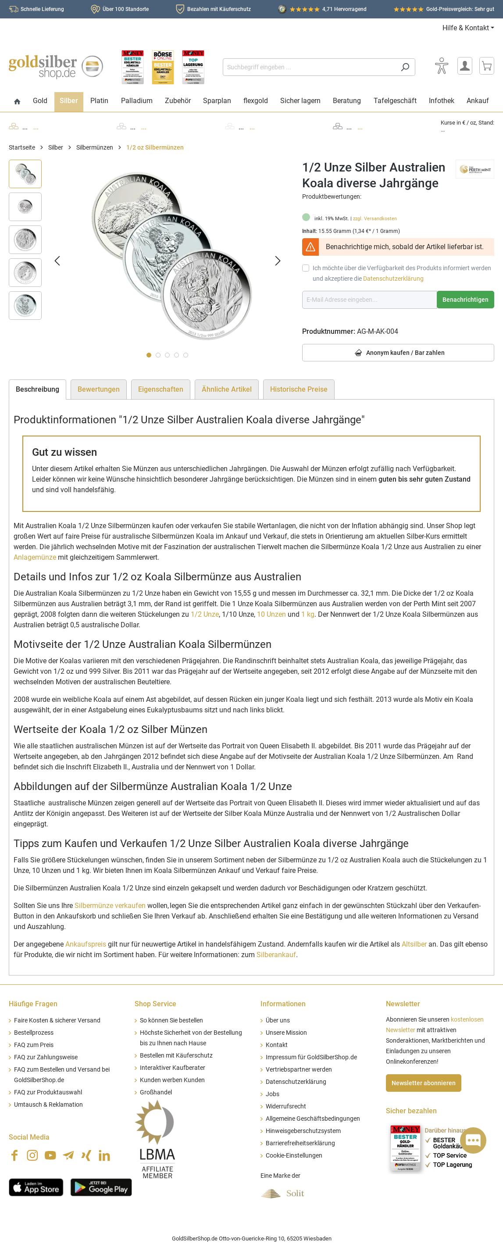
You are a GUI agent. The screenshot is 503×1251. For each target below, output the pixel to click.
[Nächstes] (278, 261)
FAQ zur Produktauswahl (48, 1092)
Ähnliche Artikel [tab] (227, 389)
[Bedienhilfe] (441, 66)
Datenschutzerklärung (393, 278)
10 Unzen (271, 614)
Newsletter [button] (403, 1004)
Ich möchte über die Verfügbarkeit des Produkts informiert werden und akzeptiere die (402, 273)
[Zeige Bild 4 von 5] (176, 355)
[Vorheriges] (57, 261)
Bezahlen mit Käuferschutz (219, 9)
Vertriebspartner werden (299, 1069)
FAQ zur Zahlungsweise (46, 1057)
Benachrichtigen (465, 299)
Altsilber (414, 944)
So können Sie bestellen (171, 1020)
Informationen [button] (283, 1004)
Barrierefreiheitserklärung (300, 1143)
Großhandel (156, 1092)
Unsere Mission (286, 1033)
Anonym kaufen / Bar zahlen (398, 353)
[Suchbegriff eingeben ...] (309, 67)
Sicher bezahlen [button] (411, 1111)
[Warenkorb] (486, 66)
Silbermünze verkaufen (110, 905)
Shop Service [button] (155, 1004)
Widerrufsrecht (286, 1106)
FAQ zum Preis (34, 1045)
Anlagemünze (35, 557)
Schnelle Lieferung (42, 9)
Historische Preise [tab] (299, 389)
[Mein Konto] (464, 66)
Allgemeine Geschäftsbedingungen (313, 1118)
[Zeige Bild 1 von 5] (148, 355)
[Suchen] (405, 67)
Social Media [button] (29, 1137)
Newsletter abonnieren (424, 1083)
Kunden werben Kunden (172, 1080)
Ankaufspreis (85, 944)
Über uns (278, 1020)
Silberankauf (276, 955)
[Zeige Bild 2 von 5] (158, 355)
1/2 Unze (205, 614)
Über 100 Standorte (126, 9)
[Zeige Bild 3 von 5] (167, 355)
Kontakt (277, 1045)
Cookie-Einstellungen (294, 1155)
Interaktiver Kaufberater (172, 1068)
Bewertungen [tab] (99, 389)
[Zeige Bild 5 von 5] (185, 355)
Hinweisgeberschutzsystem (303, 1131)
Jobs (272, 1094)
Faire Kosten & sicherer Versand (57, 1020)
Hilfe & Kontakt (465, 28)
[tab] (37, 389)
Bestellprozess (34, 1033)
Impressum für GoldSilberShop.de (311, 1057)
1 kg (307, 614)
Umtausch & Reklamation (48, 1104)
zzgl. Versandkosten (375, 219)
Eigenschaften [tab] (160, 389)
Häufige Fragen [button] (33, 1004)
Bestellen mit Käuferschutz (176, 1055)
